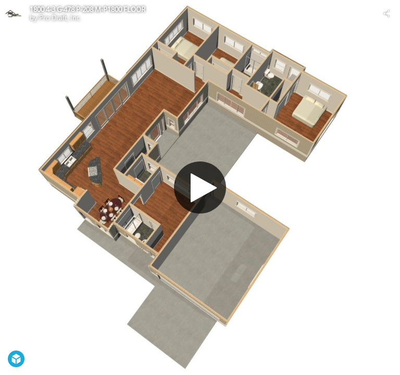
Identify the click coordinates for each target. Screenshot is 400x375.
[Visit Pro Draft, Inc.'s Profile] (13, 13)
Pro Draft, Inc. (60, 17)
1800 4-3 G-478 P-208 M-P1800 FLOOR (87, 9)
